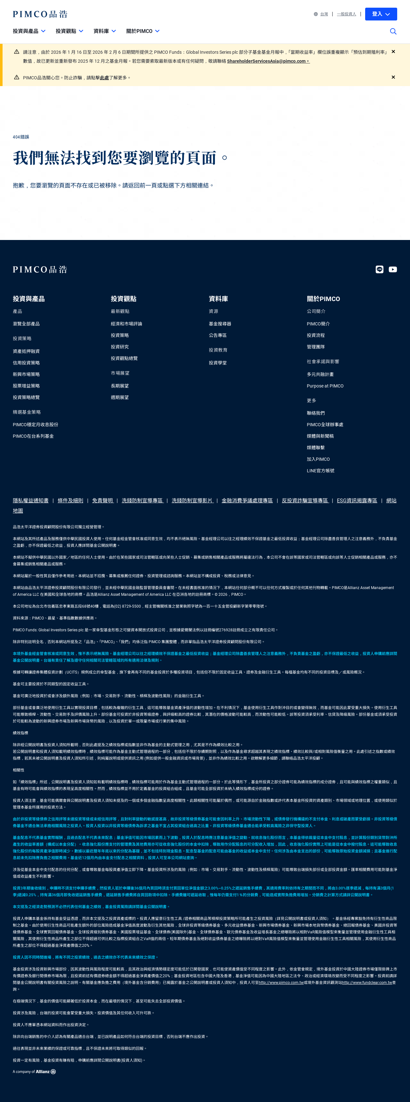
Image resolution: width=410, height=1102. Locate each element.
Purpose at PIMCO (325, 385)
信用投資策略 (26, 362)
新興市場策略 (26, 374)
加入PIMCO (318, 459)
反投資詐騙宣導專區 (305, 501)
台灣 (321, 14)
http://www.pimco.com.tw (281, 982)
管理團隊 (316, 346)
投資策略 (120, 335)
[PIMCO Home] (40, 14)
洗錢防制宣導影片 (193, 501)
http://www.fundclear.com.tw (367, 982)
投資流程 (316, 335)
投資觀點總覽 (124, 358)
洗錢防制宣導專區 (143, 501)
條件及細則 (70, 501)
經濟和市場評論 (126, 323)
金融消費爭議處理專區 (247, 501)
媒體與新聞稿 (320, 436)
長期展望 (120, 385)
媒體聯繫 (316, 447)
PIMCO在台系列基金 (33, 436)
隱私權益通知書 (31, 501)
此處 (104, 77)
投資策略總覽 (26, 397)
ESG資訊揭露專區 (357, 501)
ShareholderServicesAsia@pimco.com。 (268, 61)
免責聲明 (103, 501)
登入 (381, 14)
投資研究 (120, 346)
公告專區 (218, 335)
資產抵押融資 (26, 351)
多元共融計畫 (320, 374)
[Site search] (393, 36)
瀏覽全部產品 (26, 323)
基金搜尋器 (220, 323)
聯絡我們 (316, 413)
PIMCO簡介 (318, 323)
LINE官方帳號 (320, 470)
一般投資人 (346, 14)
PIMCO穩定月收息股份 (35, 424)
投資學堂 (218, 362)
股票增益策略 (26, 385)
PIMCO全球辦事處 (325, 424)
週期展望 (120, 397)
